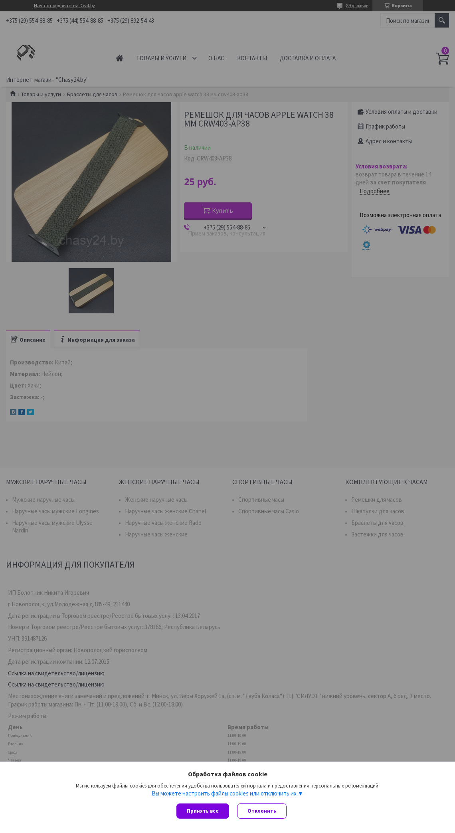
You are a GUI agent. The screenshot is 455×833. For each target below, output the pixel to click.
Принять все (203, 810)
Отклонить (261, 810)
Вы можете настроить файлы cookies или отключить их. (225, 793)
